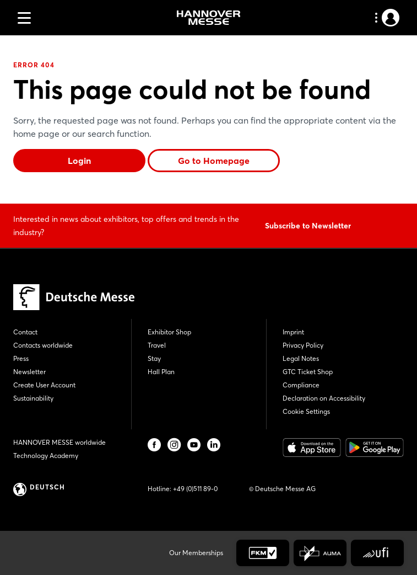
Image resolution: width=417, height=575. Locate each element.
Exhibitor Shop (169, 332)
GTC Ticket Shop (308, 372)
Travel (157, 345)
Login (79, 160)
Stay (154, 358)
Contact (25, 332)
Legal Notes (301, 358)
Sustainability (33, 398)
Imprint (293, 332)
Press (21, 358)
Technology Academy (45, 455)
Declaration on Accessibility (324, 398)
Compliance (301, 385)
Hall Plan (161, 372)
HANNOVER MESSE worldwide (59, 442)
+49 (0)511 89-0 (195, 489)
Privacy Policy (303, 345)
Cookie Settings (306, 411)
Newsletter (29, 372)
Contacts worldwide (43, 345)
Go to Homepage (214, 160)
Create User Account (44, 385)
